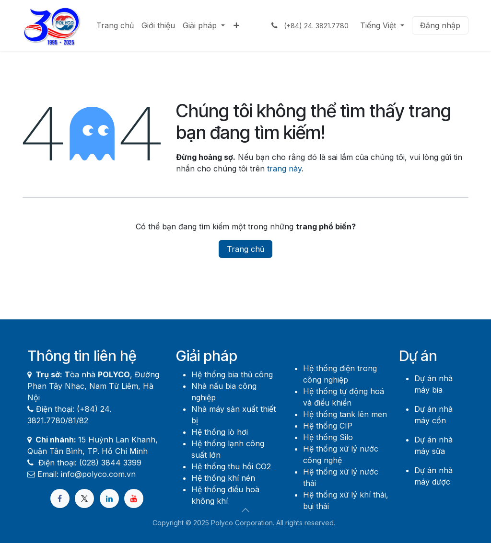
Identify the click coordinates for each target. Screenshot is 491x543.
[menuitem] (115, 25)
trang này (284, 168)
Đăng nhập (440, 25)
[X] (84, 498)
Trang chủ (245, 249)
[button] (245, 509)
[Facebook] (60, 498)
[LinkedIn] (109, 498)
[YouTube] (133, 498)
